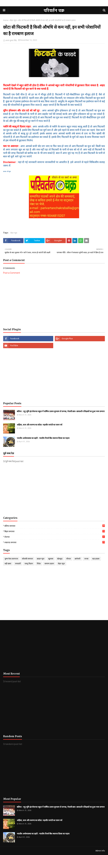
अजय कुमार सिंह (11, 40)
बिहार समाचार (54, 531)
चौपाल (68, 559)
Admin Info (100, 851)
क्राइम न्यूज (40, 559)
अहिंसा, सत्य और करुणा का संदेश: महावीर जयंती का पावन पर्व (39, 424)
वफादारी (18, 563)
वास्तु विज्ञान (29, 563)
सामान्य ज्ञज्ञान (49, 563)
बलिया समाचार (54, 525)
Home (5, 20)
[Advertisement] (54, 301)
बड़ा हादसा (95, 559)
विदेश (39, 563)
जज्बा (86, 559)
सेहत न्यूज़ (13, 20)
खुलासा (50, 559)
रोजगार (54, 536)
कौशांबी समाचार (27, 559)
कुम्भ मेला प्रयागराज (11, 559)
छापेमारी (77, 559)
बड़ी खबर (8, 563)
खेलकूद (59, 559)
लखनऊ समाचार (54, 542)
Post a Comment (11, 273)
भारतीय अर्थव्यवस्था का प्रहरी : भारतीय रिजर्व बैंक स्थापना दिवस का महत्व (43, 438)
